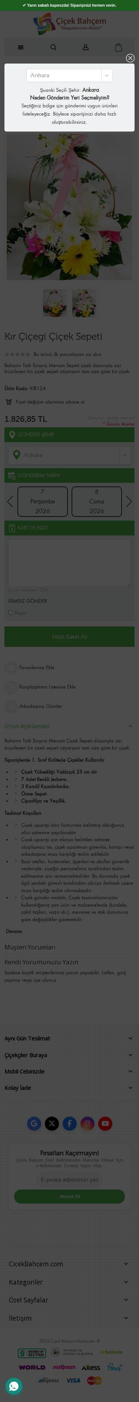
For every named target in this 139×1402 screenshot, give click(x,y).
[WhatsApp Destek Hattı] (14, 1386)
